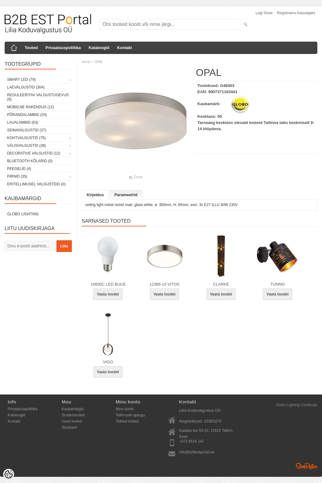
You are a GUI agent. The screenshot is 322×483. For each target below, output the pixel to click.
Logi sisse (264, 13)
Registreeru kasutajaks (296, 13)
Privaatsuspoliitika (63, 47)
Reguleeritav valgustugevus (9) (38, 97)
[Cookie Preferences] (8, 474)
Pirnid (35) (17, 176)
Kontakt (124, 47)
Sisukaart (69, 427)
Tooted (31, 47)
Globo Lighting (23, 214)
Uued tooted (72, 421)
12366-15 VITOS (165, 284)
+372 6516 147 (191, 441)
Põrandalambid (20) (27, 115)
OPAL (98, 62)
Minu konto (125, 409)
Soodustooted (73, 415)
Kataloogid (99, 47)
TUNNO (277, 284)
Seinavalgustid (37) (26, 130)
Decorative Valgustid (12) (33, 153)
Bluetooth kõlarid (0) (29, 161)
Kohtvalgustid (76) (26, 138)
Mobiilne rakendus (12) (30, 107)
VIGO (108, 362)
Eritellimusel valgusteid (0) (36, 184)
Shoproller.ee (306, 466)
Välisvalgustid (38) (26, 145)
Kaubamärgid (73, 409)
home (86, 62)
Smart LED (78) (21, 79)
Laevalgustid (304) (25, 87)
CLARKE (221, 284)
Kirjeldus (95, 194)
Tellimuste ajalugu (130, 415)
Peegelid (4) (19, 169)
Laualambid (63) (22, 122)
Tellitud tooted (127, 421)
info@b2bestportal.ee (196, 452)
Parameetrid (126, 194)
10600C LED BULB (108, 284)
